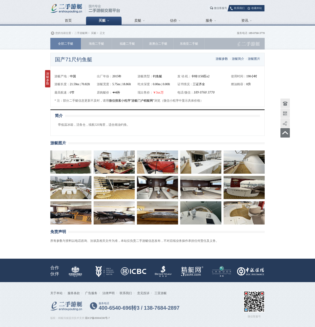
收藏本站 (256, 8)
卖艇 (139, 20)
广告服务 (91, 293)
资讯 (246, 20)
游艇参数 (222, 58)
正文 (102, 33)
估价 (175, 20)
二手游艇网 (81, 33)
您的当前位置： (64, 33)
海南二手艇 (96, 43)
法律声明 (108, 293)
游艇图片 (254, 58)
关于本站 (56, 293)
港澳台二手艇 (158, 43)
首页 (68, 20)
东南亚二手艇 (189, 43)
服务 (211, 20)
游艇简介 (238, 58)
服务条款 (74, 293)
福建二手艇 (127, 43)
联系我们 (239, 8)
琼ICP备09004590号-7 (97, 318)
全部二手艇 (65, 43)
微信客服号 (220, 8)
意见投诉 (143, 293)
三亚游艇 (160, 293)
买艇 (104, 20)
